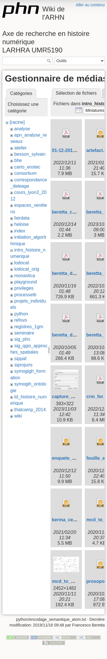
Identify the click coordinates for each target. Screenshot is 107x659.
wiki (18, 415)
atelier (20, 147)
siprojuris (23, 364)
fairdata (21, 218)
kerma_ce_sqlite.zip (73, 519)
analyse (22, 128)
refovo (20, 320)
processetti (25, 294)
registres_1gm (28, 326)
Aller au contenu (90, 5)
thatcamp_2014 (30, 409)
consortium (25, 173)
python (21, 313)
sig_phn (22, 339)
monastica (24, 275)
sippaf (20, 358)
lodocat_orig (26, 269)
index (19, 230)
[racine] (17, 122)
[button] (95, 110)
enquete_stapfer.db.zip (76, 458)
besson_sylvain (29, 154)
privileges (24, 288)
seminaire (24, 332)
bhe (18, 160)
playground (25, 281)
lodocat (21, 262)
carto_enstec (27, 167)
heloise (21, 224)
